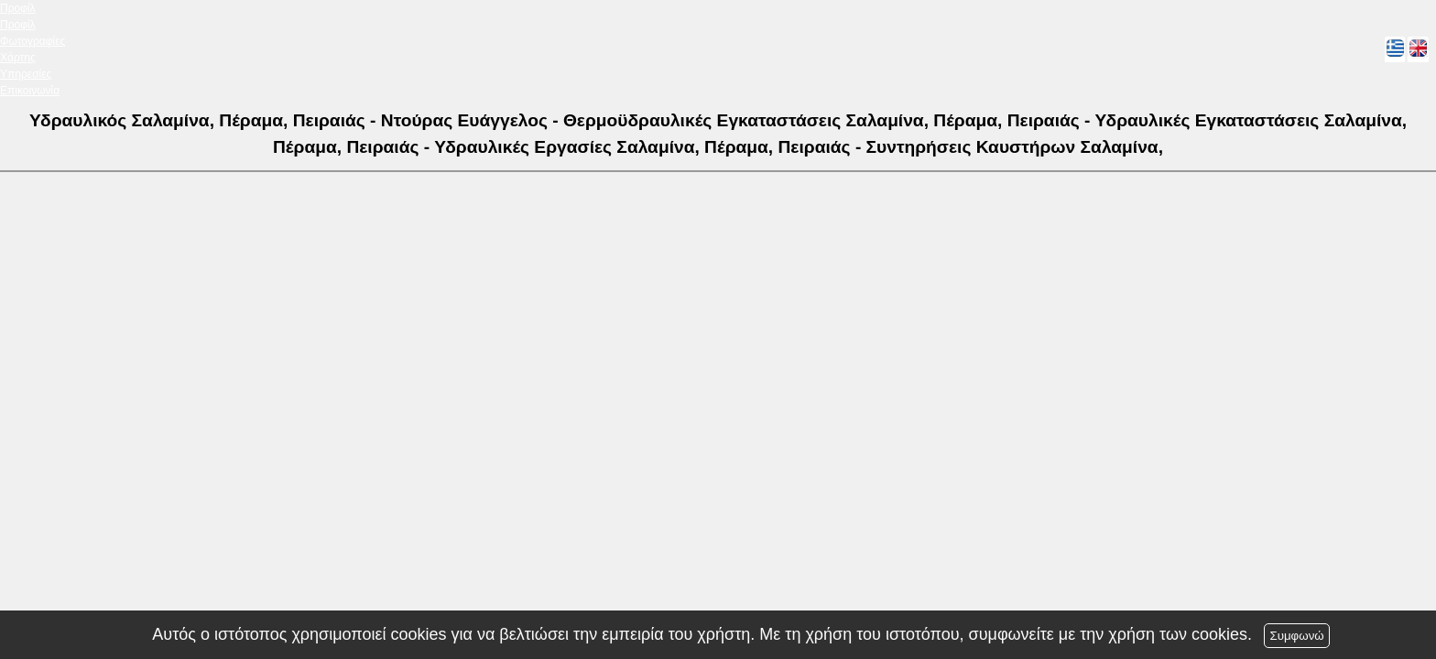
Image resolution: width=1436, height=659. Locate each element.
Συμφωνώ (1296, 636)
